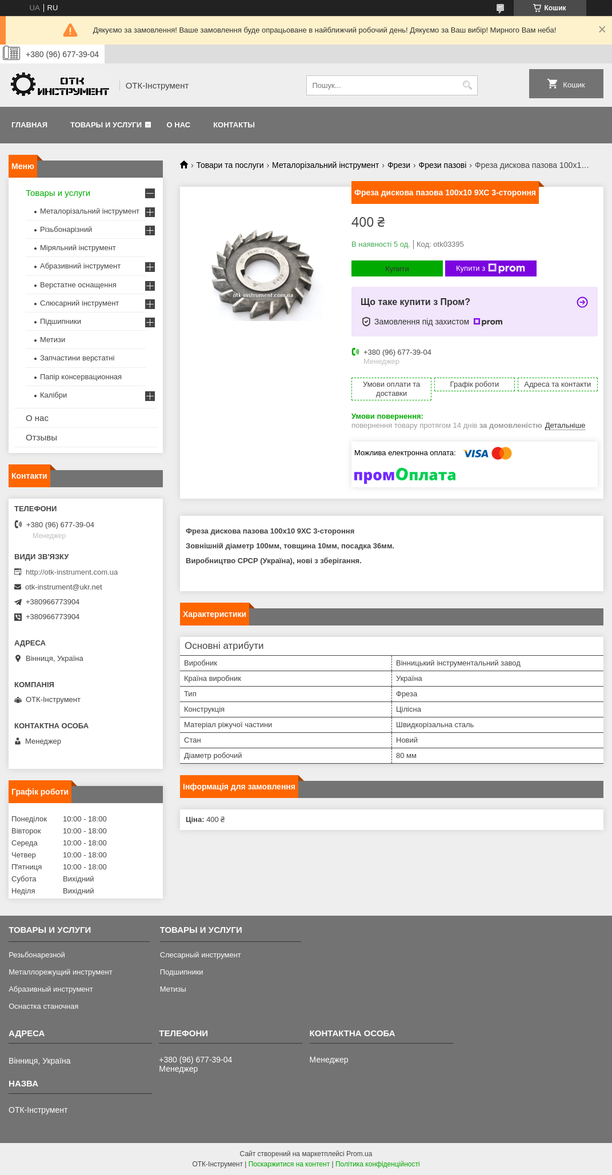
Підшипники (60, 321)
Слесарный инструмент (200, 955)
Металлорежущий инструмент (60, 972)
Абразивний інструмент (80, 266)
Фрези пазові (443, 165)
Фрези (398, 165)
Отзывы (41, 437)
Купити (397, 268)
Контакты (234, 125)
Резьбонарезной (37, 955)
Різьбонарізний (66, 229)
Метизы (173, 989)
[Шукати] (468, 85)
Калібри (53, 395)
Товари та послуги (229, 165)
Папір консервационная (81, 376)
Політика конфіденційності (377, 1164)
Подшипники (181, 972)
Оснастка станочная (43, 1006)
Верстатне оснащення (78, 284)
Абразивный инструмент (51, 989)
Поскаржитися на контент (289, 1164)
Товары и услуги (106, 125)
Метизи (52, 339)
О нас (179, 125)
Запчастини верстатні (77, 358)
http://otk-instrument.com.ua (72, 572)
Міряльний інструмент (78, 247)
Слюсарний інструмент (79, 303)
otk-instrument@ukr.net (63, 587)
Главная (29, 125)
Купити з (490, 268)
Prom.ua (359, 1154)
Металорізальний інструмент (325, 165)
